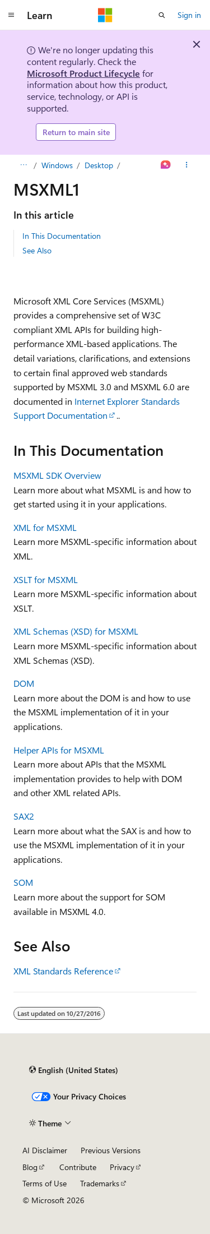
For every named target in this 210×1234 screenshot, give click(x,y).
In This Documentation (61, 235)
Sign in (189, 15)
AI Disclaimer (44, 1150)
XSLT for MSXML (45, 579)
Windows (57, 165)
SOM (23, 882)
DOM (23, 683)
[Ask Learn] (166, 165)
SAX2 (23, 816)
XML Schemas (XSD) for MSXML (75, 631)
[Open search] (162, 15)
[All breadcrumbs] (23, 165)
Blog (30, 1167)
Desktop (99, 165)
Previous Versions (111, 1150)
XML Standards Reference (63, 971)
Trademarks (99, 1183)
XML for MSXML (45, 527)
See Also (37, 250)
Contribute (77, 1167)
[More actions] (187, 165)
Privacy (122, 1167)
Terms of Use (44, 1183)
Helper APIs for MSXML (58, 750)
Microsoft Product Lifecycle (83, 73)
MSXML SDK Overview (57, 475)
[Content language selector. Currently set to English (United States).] (73, 1070)
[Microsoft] (105, 15)
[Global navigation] (11, 15)
